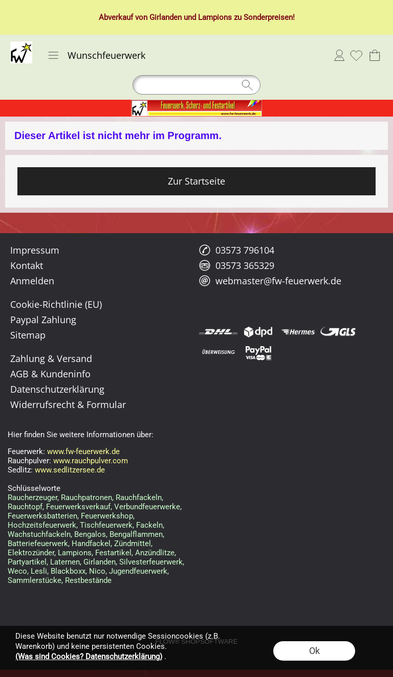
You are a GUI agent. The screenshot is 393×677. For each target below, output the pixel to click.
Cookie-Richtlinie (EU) (56, 304)
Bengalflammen (136, 534)
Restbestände (88, 580)
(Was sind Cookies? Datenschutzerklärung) (88, 656)
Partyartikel (27, 562)
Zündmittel (132, 543)
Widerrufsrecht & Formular (68, 404)
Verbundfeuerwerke (147, 506)
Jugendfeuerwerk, (139, 571)
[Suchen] (196, 85)
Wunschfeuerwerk (106, 55)
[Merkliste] (356, 55)
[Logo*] (21, 45)
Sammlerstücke (34, 580)
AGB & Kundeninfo (50, 374)
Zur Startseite (196, 181)
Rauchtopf (25, 506)
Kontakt (26, 265)
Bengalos (90, 534)
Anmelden (339, 55)
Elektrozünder (31, 552)
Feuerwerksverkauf (78, 506)
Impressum (34, 250)
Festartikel (113, 552)
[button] (53, 55)
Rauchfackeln (139, 497)
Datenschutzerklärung (57, 389)
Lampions (215, 17)
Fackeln (149, 525)
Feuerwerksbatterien (42, 516)
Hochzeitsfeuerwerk (42, 525)
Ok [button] (314, 650)
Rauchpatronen (86, 497)
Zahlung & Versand (51, 358)
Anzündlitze (154, 552)
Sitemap (28, 335)
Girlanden (165, 17)
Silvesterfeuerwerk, (151, 562)
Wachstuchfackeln (39, 534)
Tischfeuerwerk (106, 525)
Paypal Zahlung (43, 319)
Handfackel (91, 543)
